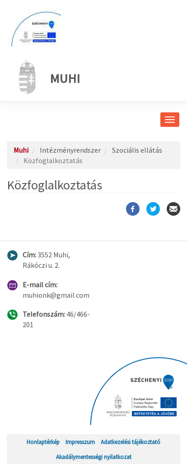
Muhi (47, 76)
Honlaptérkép (43, 441)
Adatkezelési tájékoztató (130, 441)
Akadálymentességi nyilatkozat (93, 456)
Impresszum (80, 441)
